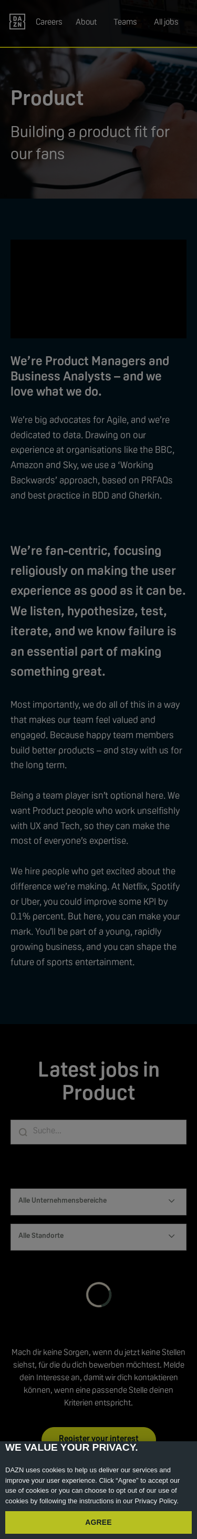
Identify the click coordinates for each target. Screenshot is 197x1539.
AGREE (98, 1522)
